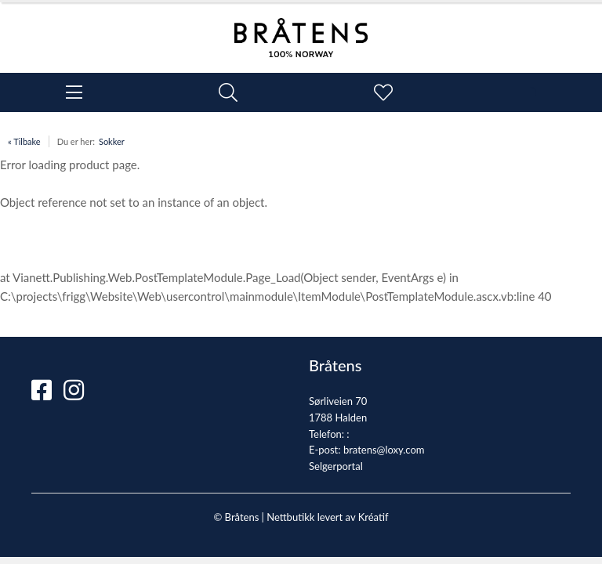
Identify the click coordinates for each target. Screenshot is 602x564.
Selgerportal (336, 466)
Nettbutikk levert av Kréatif (327, 517)
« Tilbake (24, 141)
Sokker (112, 141)
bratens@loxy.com (384, 449)
